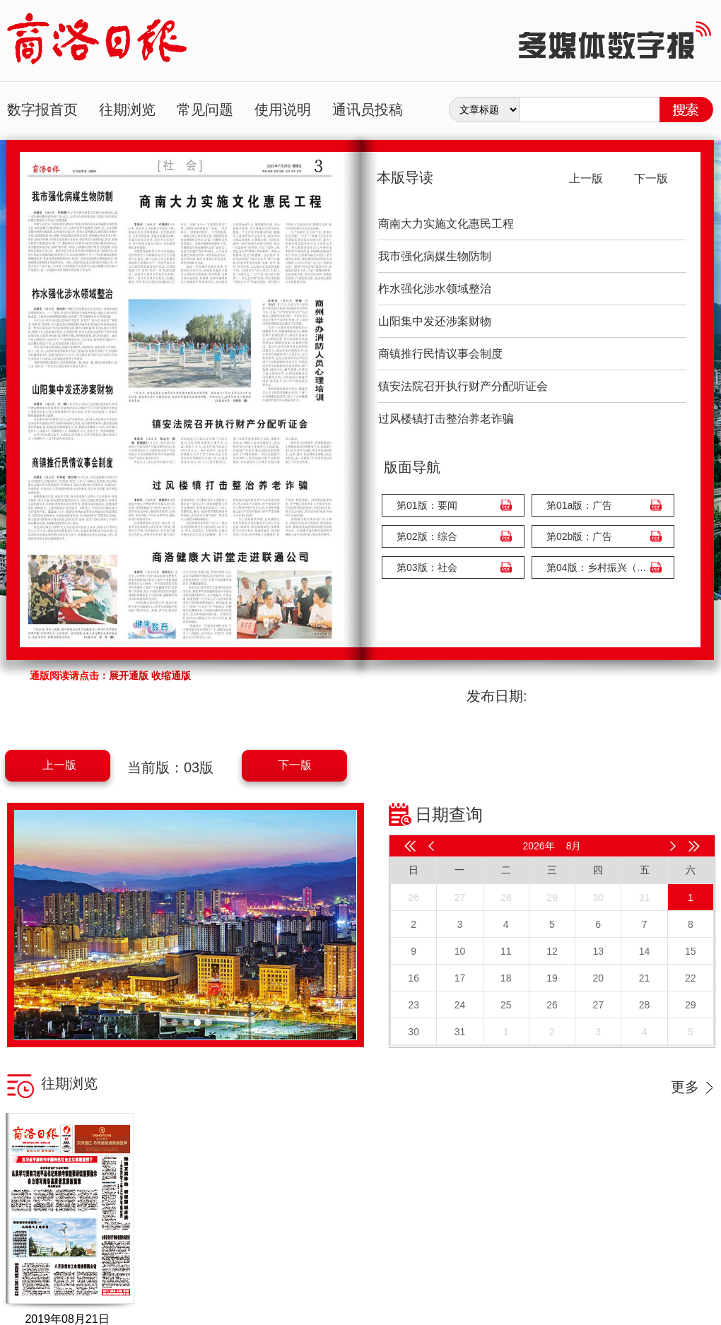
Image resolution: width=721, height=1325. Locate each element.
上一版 (59, 765)
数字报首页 (42, 109)
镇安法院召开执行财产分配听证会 (463, 386)
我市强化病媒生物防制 (434, 256)
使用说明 (282, 109)
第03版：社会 (427, 567)
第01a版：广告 (579, 505)
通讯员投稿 (367, 109)
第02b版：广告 (579, 536)
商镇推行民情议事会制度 (440, 354)
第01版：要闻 (427, 505)
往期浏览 (127, 109)
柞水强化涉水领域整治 (434, 289)
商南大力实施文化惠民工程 (446, 224)
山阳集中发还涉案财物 (434, 321)
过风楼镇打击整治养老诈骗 (446, 419)
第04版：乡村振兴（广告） (599, 567)
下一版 (295, 765)
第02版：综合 (427, 536)
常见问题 (205, 109)
